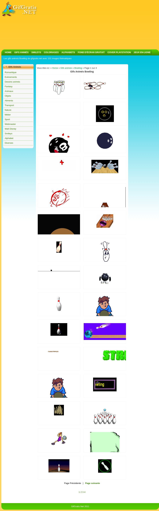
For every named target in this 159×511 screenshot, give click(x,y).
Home (55, 68)
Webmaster (10, 124)
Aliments (9, 100)
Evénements (11, 77)
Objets (8, 96)
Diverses (9, 143)
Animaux (9, 91)
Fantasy (8, 86)
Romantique (10, 72)
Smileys (8, 133)
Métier (8, 114)
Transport (9, 105)
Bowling (78, 68)
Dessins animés (12, 81)
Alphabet (9, 138)
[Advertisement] (83, 24)
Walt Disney (10, 129)
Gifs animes (66, 68)
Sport (7, 119)
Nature (8, 110)
